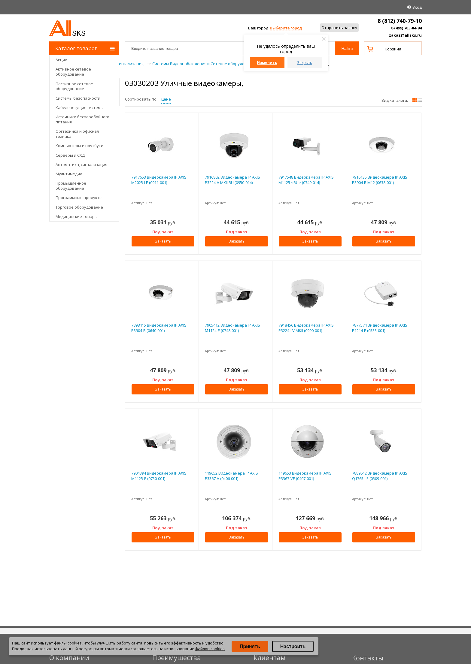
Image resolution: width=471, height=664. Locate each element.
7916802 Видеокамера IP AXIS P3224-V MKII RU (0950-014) (232, 179)
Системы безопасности (78, 98)
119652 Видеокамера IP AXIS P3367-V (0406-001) (231, 475)
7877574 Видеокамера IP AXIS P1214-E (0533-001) (379, 327)
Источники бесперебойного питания (82, 119)
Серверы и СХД (70, 155)
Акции (61, 59)
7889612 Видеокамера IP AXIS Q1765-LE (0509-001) (379, 475)
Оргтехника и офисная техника (77, 133)
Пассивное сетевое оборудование (74, 86)
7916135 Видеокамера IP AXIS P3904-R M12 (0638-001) (379, 179)
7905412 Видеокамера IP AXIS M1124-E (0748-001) (232, 327)
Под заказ (163, 231)
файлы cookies (68, 643)
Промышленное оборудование (71, 185)
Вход (417, 7)
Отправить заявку (339, 27)
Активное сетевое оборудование (73, 71)
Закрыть (304, 62)
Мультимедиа (69, 174)
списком (420, 100)
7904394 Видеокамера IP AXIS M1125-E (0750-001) (159, 475)
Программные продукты (79, 197)
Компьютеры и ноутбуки (79, 145)
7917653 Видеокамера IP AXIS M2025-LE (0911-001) (159, 179)
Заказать (163, 241)
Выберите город (286, 28)
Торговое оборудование (79, 207)
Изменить (267, 62)
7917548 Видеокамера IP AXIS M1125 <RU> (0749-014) (306, 179)
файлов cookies (210, 648)
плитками (414, 100)
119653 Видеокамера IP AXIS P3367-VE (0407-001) (305, 475)
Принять (250, 646)
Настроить (292, 646)
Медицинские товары (77, 216)
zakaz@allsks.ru (405, 35)
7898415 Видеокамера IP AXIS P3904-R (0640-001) (159, 327)
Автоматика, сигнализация (81, 164)
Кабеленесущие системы (80, 107)
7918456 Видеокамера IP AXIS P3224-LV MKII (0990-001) (306, 327)
